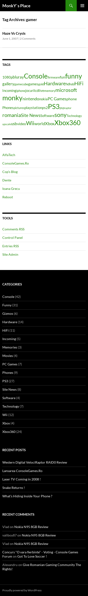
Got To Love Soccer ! (32, 556)
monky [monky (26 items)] (12, 98)
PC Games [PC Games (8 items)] (57, 98)
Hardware (9, 322)
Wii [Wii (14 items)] (30, 123)
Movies (7, 356)
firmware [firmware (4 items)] (54, 77)
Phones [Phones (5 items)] (8, 108)
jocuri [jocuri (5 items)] (29, 91)
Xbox (6, 423)
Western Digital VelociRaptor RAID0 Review (34, 462)
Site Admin (10, 254)
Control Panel (12, 238)
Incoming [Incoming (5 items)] (9, 91)
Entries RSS (10, 246)
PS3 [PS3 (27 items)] (54, 106)
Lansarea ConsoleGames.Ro (22, 471)
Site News (9, 389)
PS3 (5, 381)
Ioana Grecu (11, 189)
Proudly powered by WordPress (22, 590)
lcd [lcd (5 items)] (36, 91)
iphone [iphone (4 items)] (20, 91)
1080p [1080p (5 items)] (7, 77)
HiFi (5, 330)
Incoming (9, 339)
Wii (5, 415)
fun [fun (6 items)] (62, 77)
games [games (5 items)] (33, 84)
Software (8, 398)
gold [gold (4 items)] (41, 84)
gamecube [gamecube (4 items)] (21, 84)
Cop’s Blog (10, 172)
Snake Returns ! (13, 488)
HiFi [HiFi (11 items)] (78, 83)
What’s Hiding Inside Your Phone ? (27, 496)
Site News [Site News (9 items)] (30, 115)
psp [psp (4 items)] (62, 108)
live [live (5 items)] (41, 91)
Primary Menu (82, 5)
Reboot (7, 197)
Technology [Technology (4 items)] (74, 116)
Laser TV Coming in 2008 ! (21, 479)
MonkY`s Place (16, 5)
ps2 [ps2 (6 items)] (45, 107)
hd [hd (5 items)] (67, 84)
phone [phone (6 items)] (71, 99)
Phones (7, 373)
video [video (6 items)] (21, 123)
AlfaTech (8, 155)
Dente (6, 180)
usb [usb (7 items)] (14, 123)
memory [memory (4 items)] (49, 91)
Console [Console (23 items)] (36, 76)
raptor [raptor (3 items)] (67, 107)
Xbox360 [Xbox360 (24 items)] (67, 123)
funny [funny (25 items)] (73, 76)
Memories (9, 347)
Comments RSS (13, 229)
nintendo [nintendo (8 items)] (31, 98)
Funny (6, 305)
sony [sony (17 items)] (60, 114)
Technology (10, 406)
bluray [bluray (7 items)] (18, 77)
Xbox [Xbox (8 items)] (49, 123)
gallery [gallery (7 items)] (8, 83)
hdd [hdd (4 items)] (71, 84)
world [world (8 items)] (39, 123)
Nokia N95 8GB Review (31, 527)
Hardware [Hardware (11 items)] (55, 83)
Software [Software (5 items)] (47, 116)
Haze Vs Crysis (14, 33)
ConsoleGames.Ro (15, 163)
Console (8, 297)
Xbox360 (8, 432)
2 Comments (27, 38)
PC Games (9, 364)
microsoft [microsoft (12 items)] (66, 90)
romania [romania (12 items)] (11, 115)
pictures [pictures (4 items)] (19, 108)
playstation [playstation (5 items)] (33, 108)
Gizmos (7, 313)
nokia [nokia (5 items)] (43, 99)
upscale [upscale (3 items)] (6, 124)
